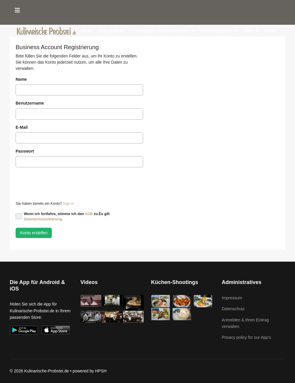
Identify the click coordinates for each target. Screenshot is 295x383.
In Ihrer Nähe (141, 31)
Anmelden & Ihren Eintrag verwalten (245, 323)
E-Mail (22, 127)
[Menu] (17, 10)
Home (87, 31)
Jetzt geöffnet (110, 31)
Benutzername (30, 103)
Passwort (25, 151)
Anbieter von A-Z (174, 31)
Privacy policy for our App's (246, 337)
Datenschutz (233, 308)
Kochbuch (91, 51)
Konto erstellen (33, 232)
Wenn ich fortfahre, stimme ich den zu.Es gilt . (67, 216)
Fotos (248, 31)
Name (21, 79)
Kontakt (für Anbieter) (131, 51)
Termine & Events (216, 31)
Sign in (68, 204)
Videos (270, 31)
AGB (89, 214)
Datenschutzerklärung (43, 219)
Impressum (232, 297)
